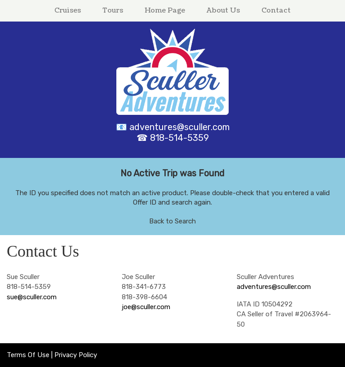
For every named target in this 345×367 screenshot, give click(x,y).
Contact (276, 10)
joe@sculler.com (146, 307)
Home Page (165, 10)
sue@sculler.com (32, 297)
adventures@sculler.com (179, 127)
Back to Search (172, 221)
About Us (223, 10)
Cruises (67, 10)
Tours (112, 10)
